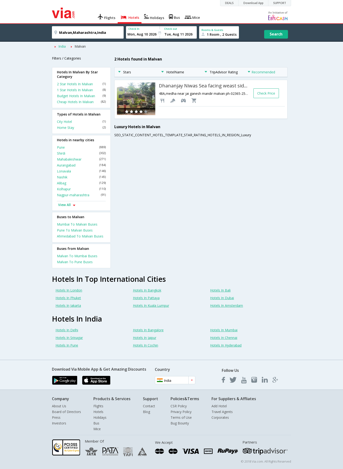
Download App (253, 3)
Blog (146, 411)
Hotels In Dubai (222, 298)
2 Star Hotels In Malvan (81, 84)
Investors (59, 423)
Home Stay (81, 127)
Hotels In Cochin (145, 345)
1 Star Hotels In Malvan (81, 90)
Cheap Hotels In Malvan (81, 102)
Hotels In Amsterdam (226, 305)
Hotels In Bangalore (148, 330)
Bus (96, 423)
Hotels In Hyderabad (226, 345)
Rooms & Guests (212, 30)
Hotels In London (68, 290)
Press (56, 417)
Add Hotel (219, 406)
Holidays (99, 417)
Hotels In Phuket (68, 298)
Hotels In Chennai (223, 337)
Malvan (80, 46)
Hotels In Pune (66, 345)
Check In (133, 28)
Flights (98, 406)
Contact (149, 406)
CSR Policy (179, 406)
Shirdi (81, 153)
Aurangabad (81, 165)
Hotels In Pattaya (146, 298)
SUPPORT (279, 3)
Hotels (98, 411)
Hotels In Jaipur (144, 337)
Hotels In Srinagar (69, 337)
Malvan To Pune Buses (75, 262)
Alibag (81, 183)
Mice (97, 429)
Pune (81, 147)
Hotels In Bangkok (147, 290)
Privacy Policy (181, 411)
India (62, 46)
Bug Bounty (180, 423)
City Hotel (81, 121)
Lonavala (81, 171)
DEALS (229, 3)
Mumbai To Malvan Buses (77, 224)
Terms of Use (181, 417)
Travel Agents (222, 411)
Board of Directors (66, 411)
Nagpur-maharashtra (81, 195)
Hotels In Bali (220, 290)
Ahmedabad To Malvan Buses (80, 236)
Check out (170, 28)
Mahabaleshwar (81, 159)
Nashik (81, 177)
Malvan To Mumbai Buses (77, 256)
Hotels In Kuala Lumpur (151, 305)
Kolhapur (81, 189)
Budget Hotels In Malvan (81, 96)
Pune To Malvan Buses (75, 230)
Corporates (220, 417)
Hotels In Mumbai (223, 330)
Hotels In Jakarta (68, 305)
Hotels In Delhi (66, 330)
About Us (59, 406)
